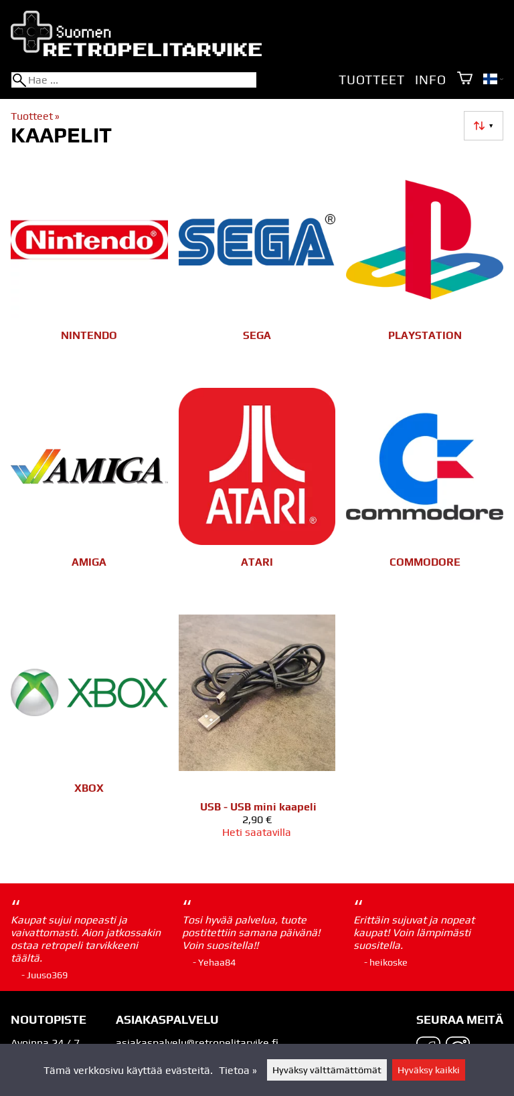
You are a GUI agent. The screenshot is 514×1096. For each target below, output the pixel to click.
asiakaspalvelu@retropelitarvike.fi (197, 1042)
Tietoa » (238, 1070)
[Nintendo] (89, 269)
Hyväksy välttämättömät (326, 1070)
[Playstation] (424, 269)
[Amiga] (89, 496)
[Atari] (257, 496)
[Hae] (134, 80)
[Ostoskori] (465, 79)
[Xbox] (89, 732)
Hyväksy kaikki (429, 1070)
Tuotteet (371, 79)
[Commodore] (424, 496)
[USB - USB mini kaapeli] (257, 732)
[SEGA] (257, 269)
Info (430, 79)
